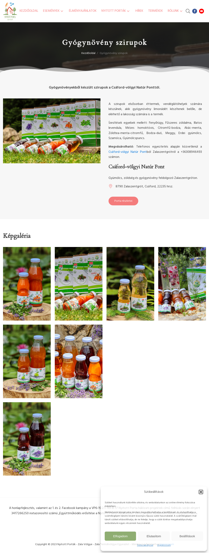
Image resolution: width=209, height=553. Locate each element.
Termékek (155, 11)
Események (53, 11)
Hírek (139, 11)
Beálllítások (187, 536)
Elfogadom (120, 536)
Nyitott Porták (115, 11)
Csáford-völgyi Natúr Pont (128, 152)
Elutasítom (154, 536)
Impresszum (164, 545)
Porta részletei (123, 201)
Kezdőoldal (29, 11)
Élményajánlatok (83, 11)
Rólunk (175, 11)
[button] (201, 492)
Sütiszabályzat (145, 545)
